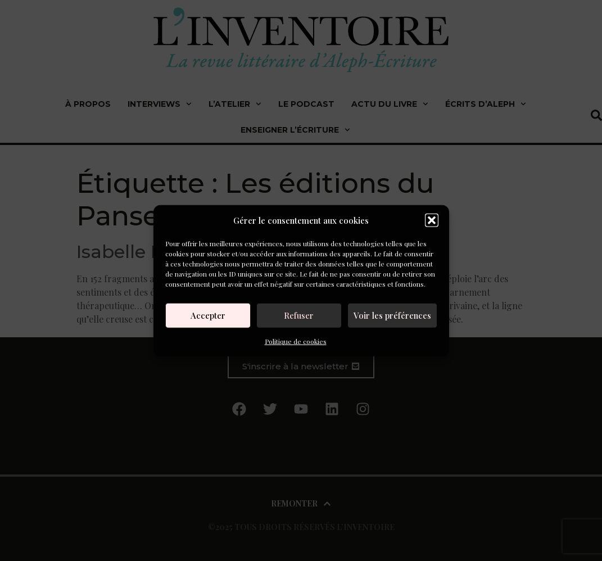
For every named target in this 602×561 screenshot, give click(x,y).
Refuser (299, 315)
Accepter (208, 315)
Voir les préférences (392, 315)
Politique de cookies (296, 340)
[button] (431, 220)
